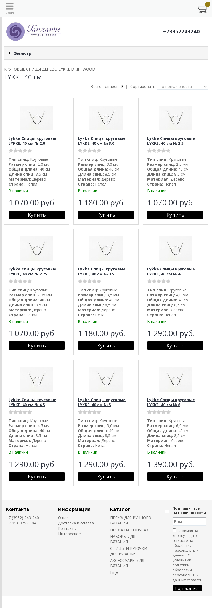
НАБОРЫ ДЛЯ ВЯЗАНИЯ (122, 539)
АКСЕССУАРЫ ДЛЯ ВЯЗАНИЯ (127, 563)
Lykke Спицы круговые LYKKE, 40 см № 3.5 (102, 271)
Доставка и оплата (76, 523)
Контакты (18, 509)
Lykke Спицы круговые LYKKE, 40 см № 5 (102, 402)
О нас (63, 517)
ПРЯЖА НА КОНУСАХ (129, 529)
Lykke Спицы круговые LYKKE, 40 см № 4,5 (32, 402)
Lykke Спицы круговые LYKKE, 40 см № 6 (171, 402)
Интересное (69, 533)
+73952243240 (181, 31)
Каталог (120, 509)
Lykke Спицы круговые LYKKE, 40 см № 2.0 (32, 141)
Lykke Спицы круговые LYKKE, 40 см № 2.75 (32, 271)
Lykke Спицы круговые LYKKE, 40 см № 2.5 (171, 141)
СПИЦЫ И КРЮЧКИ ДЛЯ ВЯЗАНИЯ (128, 551)
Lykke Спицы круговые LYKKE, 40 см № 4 (171, 271)
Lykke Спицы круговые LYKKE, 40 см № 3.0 (102, 141)
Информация (74, 509)
